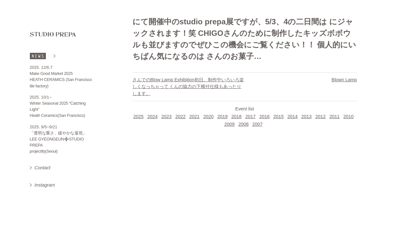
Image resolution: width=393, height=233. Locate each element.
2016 (264, 116)
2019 (222, 116)
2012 (320, 116)
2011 (334, 116)
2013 (306, 116)
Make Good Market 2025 (51, 73)
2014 (292, 116)
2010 (348, 116)
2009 (229, 124)
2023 (166, 116)
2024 (152, 116)
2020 (208, 116)
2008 (243, 124)
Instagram (45, 185)
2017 (250, 116)
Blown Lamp (344, 79)
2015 (278, 116)
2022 (180, 116)
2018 (236, 116)
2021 (194, 116)
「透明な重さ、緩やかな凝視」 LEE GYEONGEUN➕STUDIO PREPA (58, 139)
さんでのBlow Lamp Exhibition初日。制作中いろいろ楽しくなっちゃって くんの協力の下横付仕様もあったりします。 (188, 86)
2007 (257, 124)
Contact (43, 167)
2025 (138, 116)
